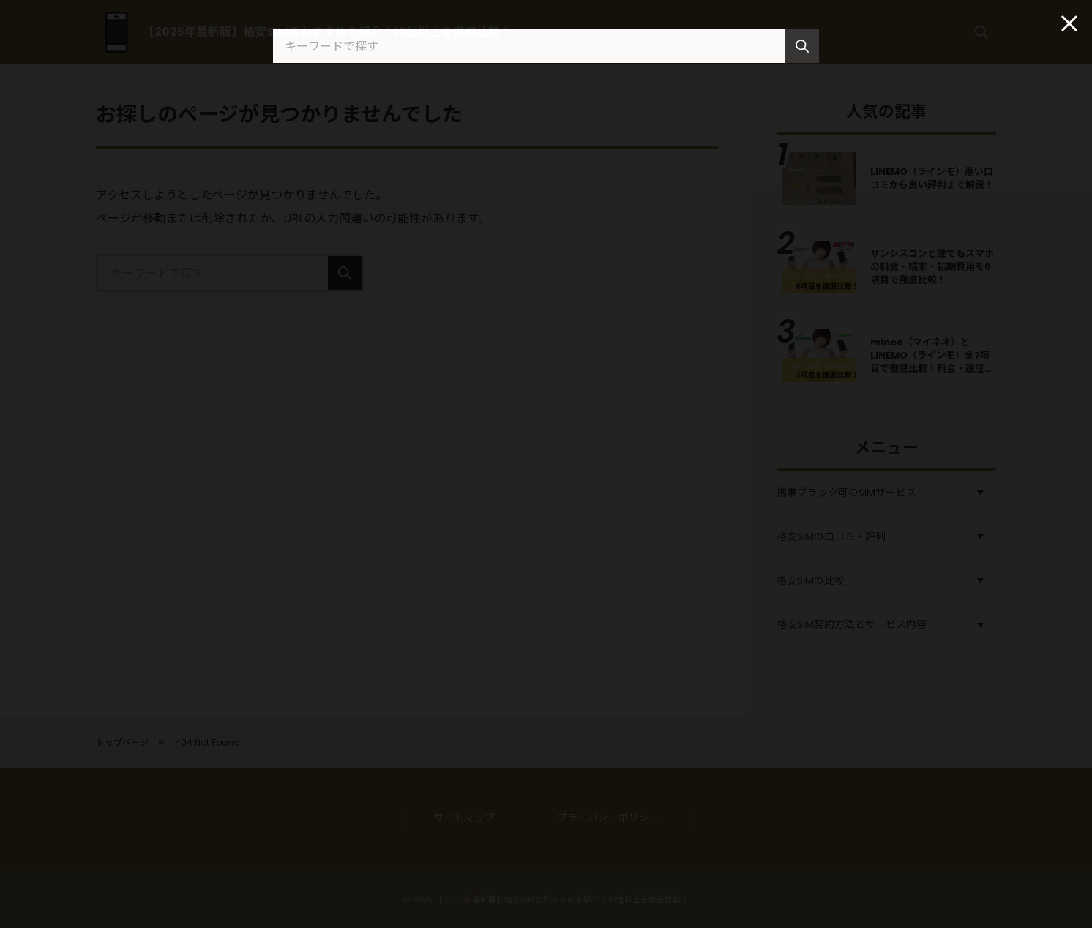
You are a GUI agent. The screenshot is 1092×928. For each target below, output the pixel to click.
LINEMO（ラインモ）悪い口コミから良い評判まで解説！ (932, 178)
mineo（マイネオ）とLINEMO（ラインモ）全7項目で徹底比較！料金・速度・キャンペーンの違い (932, 362)
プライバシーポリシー (608, 817)
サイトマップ (464, 817)
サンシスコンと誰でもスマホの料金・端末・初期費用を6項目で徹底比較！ (932, 267)
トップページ (122, 742)
